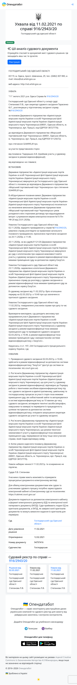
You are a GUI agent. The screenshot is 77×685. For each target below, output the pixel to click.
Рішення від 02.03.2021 (15, 569)
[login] (72, 4)
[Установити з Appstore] (29, 643)
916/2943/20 (53, 96)
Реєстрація (14, 62)
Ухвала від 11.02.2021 (56, 569)
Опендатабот (25, 668)
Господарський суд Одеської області (48, 522)
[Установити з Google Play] (47, 643)
